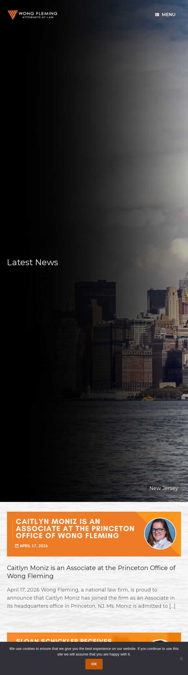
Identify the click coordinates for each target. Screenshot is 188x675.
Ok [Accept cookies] (94, 664)
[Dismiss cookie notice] (181, 658)
